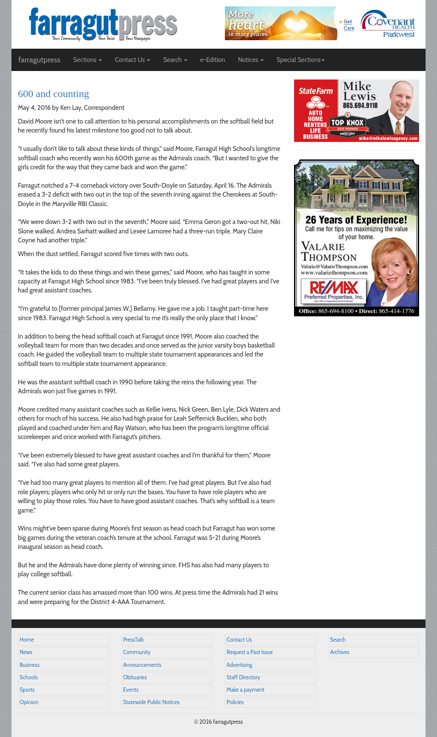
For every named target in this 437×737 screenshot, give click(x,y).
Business (29, 665)
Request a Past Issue (250, 652)
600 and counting (53, 93)
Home (27, 640)
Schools (29, 677)
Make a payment (246, 690)
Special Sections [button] (301, 60)
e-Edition (212, 60)
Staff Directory (243, 677)
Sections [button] (87, 60)
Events (131, 690)
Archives (340, 652)
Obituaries (135, 677)
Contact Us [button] (132, 60)
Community (137, 652)
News (26, 652)
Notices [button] (251, 60)
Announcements (142, 665)
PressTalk (133, 640)
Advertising (239, 665)
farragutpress (39, 60)
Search (338, 640)
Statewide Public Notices (151, 702)
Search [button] (175, 60)
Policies (235, 702)
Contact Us (239, 640)
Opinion (29, 702)
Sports (27, 690)
